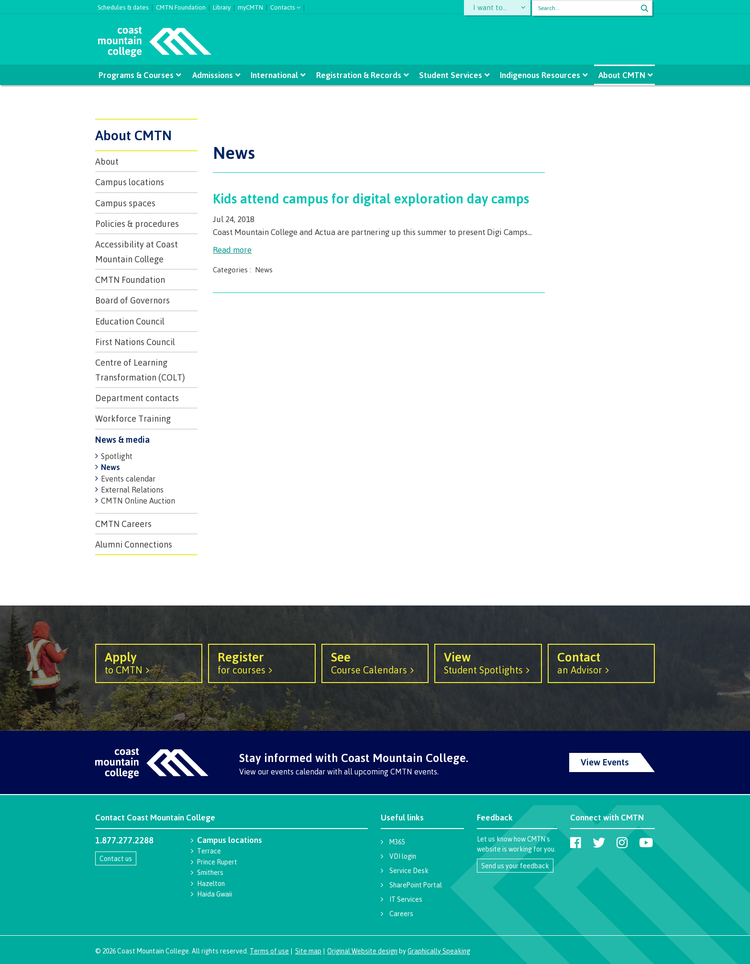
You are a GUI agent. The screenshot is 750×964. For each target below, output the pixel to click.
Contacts (282, 6)
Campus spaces (125, 203)
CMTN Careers (123, 523)
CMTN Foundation (181, 6)
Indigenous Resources (540, 75)
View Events (605, 762)
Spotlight (116, 456)
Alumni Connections (133, 544)
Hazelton (211, 883)
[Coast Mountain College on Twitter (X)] (599, 842)
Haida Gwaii (214, 894)
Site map (308, 951)
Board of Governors (132, 300)
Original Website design (362, 951)
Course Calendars (375, 662)
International (274, 75)
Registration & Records (358, 75)
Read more (232, 250)
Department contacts (137, 397)
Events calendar (128, 478)
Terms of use (269, 951)
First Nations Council (135, 341)
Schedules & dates (123, 6)
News (110, 467)
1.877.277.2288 (124, 840)
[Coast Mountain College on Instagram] (622, 842)
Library (222, 6)
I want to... (492, 7)
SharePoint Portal (415, 885)
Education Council (130, 321)
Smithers (210, 872)
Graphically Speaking (439, 951)
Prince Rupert (217, 862)
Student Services (450, 75)
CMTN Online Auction (138, 500)
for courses (262, 662)
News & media (122, 439)
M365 (397, 842)
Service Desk (409, 870)
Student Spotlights (488, 662)
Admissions (212, 75)
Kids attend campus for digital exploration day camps (371, 198)
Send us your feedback (515, 866)
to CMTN (149, 662)
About (107, 161)
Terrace (209, 851)
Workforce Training (133, 418)
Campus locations (129, 182)
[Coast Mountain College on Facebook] (575, 842)
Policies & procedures (137, 223)
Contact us (115, 858)
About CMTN (621, 75)
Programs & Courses (136, 75)
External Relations (132, 489)
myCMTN (250, 6)
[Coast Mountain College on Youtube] (646, 842)
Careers (401, 913)
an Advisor (601, 662)
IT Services (405, 899)
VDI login (402, 856)
